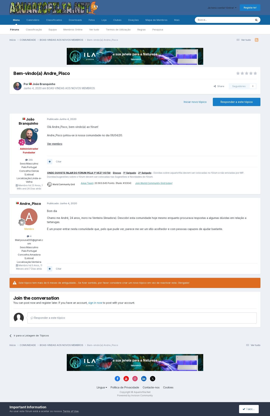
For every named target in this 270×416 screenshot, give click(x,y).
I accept (249, 409)
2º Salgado (144, 172)
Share (219, 86)
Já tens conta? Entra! (222, 7)
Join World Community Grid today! (153, 183)
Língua (102, 387)
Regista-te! (250, 7)
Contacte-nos (151, 387)
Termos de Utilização (118, 29)
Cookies (168, 387)
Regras (141, 29)
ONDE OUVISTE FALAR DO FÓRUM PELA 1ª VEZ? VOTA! (79, 172)
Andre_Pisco (30, 204)
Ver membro (54, 143)
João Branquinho (43, 84)
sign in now (95, 302)
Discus (117, 172)
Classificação (34, 29)
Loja (104, 19)
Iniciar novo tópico (195, 101)
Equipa (53, 29)
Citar (59, 161)
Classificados (54, 19)
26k (29, 159)
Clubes (117, 19)
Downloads (75, 19)
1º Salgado (129, 172)
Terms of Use (71, 411)
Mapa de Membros (156, 19)
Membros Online (72, 29)
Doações (133, 19)
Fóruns (14, 29)
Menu (16, 21)
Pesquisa (157, 29)
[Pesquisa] (214, 20)
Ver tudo (94, 29)
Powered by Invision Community (135, 395)
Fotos (92, 19)
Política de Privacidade (125, 387)
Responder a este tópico (236, 101)
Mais (177, 19)
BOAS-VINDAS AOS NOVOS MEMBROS (71, 88)
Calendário (32, 19)
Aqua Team (87, 183)
